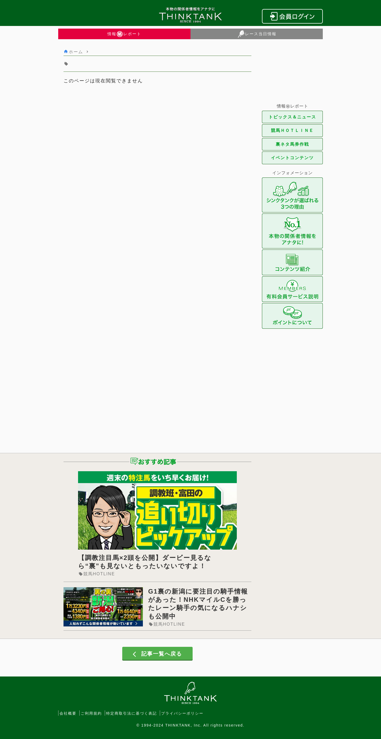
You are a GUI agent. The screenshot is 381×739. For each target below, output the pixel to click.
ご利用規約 (91, 713)
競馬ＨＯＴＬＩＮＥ (292, 130)
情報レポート (124, 34)
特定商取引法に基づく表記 (131, 713)
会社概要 (68, 713)
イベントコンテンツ (292, 157)
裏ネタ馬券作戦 (292, 144)
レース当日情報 (256, 34)
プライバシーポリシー (182, 713)
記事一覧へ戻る (157, 654)
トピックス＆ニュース (292, 117)
